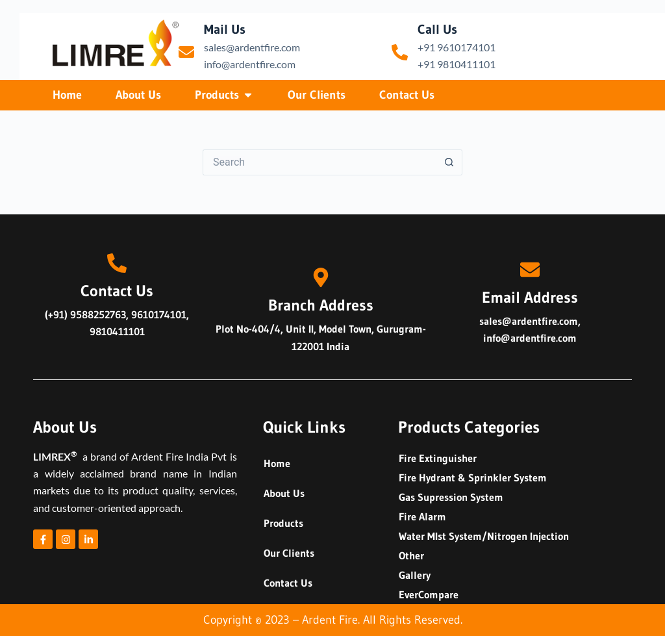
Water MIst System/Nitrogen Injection (484, 535)
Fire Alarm (422, 516)
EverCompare (428, 594)
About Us (284, 493)
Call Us (437, 29)
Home (277, 463)
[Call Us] (400, 52)
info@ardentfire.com (249, 64)
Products (283, 522)
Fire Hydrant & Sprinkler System (473, 477)
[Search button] (449, 162)
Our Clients (289, 552)
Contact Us (288, 582)
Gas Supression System (451, 496)
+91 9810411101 (457, 64)
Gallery (415, 574)
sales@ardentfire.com (252, 47)
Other (411, 555)
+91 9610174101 (457, 47)
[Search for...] (319, 162)
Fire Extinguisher (438, 458)
